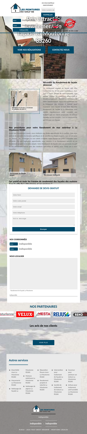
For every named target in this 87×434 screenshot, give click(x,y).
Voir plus (43, 342)
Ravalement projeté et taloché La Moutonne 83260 (44, 385)
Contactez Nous (61, 50)
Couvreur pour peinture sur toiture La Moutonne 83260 (72, 376)
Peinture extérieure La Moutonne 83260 (30, 379)
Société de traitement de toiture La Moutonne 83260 (58, 389)
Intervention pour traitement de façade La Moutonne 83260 (58, 376)
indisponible (28, 20)
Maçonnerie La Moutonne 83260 (16, 382)
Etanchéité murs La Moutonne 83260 (15, 373)
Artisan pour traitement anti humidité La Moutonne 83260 (73, 389)
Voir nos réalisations (29, 50)
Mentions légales (59, 430)
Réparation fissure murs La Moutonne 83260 (45, 373)
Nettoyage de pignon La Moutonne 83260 (30, 389)
